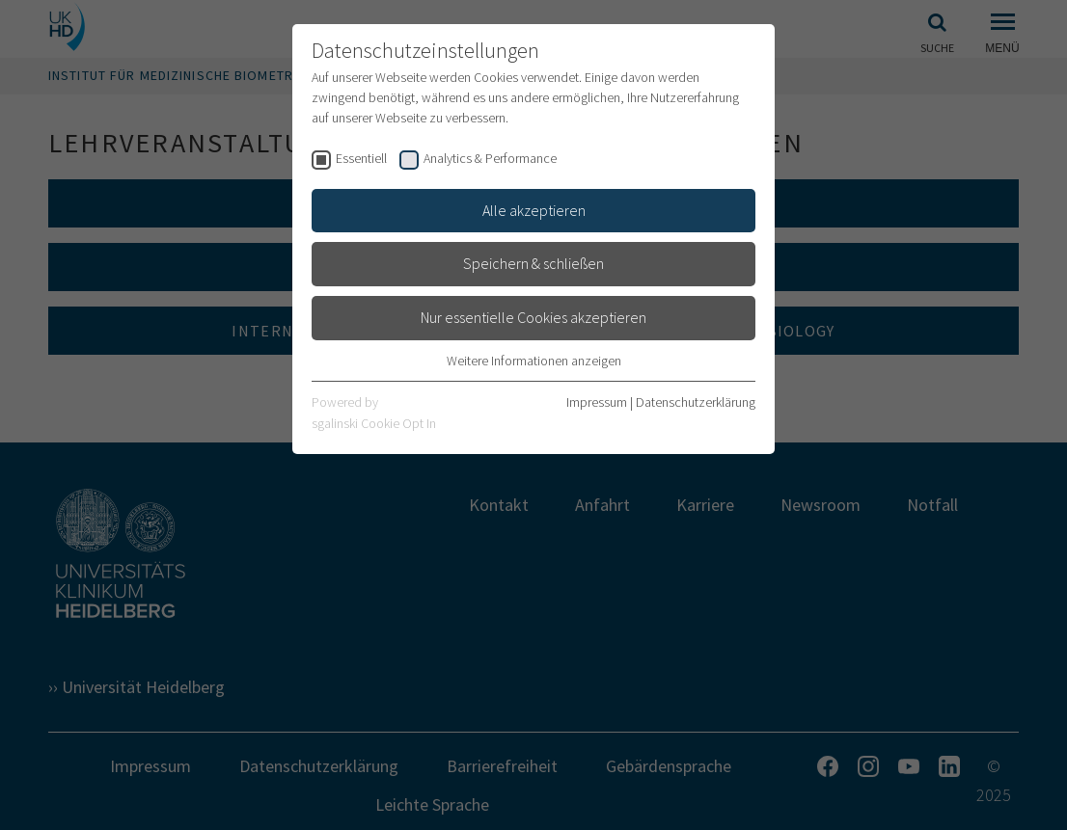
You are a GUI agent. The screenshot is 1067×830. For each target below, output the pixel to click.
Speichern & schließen (533, 263)
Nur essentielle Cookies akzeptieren (533, 317)
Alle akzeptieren (534, 210)
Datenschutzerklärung (695, 402)
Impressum (596, 402)
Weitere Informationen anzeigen (534, 360)
